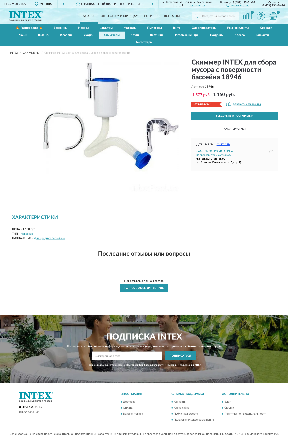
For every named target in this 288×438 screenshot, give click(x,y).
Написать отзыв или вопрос (144, 288)
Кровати (266, 27)
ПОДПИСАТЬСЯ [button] (180, 356)
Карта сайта (181, 407)
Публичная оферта (186, 413)
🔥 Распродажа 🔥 (29, 27)
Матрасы (129, 27)
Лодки (88, 35)
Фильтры (106, 27)
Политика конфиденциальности (245, 413)
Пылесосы (154, 27)
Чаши (23, 35)
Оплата (128, 407)
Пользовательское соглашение (194, 419)
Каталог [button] (88, 16)
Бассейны (60, 27)
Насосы (83, 27)
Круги (134, 35)
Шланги (43, 35)
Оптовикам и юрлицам (119, 16)
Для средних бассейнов (49, 238)
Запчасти (262, 35)
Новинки (151, 16)
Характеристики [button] (235, 129)
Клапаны (66, 35)
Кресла (239, 35)
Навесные (27, 233)
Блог (227, 401)
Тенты (177, 27)
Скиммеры (112, 35)
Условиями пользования (180, 365)
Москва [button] (223, 144)
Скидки (229, 407)
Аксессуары (144, 42)
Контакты (172, 16)
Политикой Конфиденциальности (145, 365)
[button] (237, 5)
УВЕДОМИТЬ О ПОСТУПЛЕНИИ (234, 116)
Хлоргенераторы (204, 27)
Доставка (129, 401)
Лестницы (157, 35)
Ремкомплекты (238, 27)
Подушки (217, 35)
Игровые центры (187, 35)
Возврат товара (133, 413)
